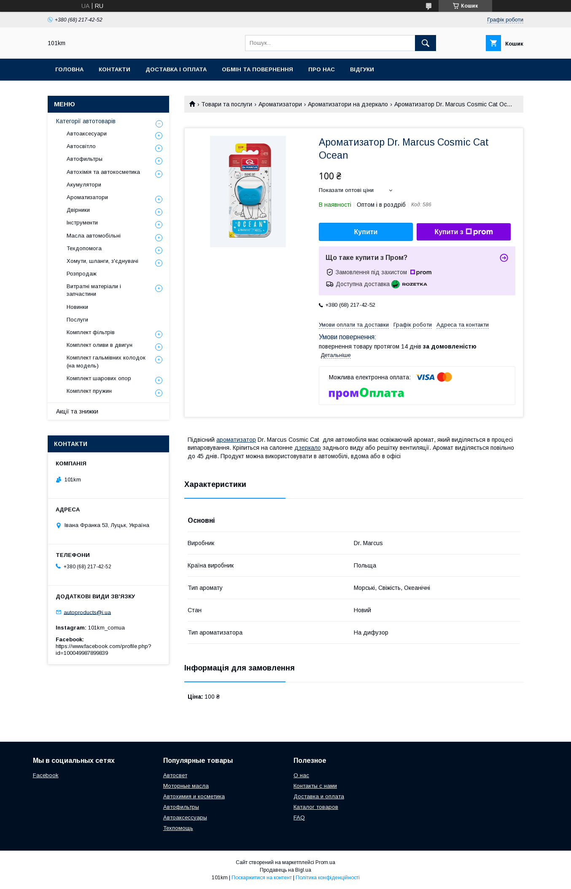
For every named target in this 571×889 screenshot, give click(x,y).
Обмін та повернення (257, 69)
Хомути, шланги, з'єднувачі (102, 261)
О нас (301, 775)
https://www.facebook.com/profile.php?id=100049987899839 (103, 649)
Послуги (77, 319)
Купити (366, 231)
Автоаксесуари (87, 133)
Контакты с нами (315, 786)
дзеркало (307, 447)
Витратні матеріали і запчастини (94, 290)
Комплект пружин (89, 391)
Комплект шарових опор (99, 378)
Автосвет (175, 775)
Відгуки (362, 69)
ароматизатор (236, 439)
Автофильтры (84, 159)
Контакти (114, 69)
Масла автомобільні (94, 235)
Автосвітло (81, 146)
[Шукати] (425, 43)
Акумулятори (84, 184)
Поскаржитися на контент (262, 878)
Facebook (46, 775)
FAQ (299, 817)
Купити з (463, 232)
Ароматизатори (280, 104)
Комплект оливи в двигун (99, 345)
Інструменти (82, 222)
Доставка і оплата (176, 69)
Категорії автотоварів (86, 121)
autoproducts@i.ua (87, 612)
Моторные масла (186, 786)
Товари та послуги (226, 104)
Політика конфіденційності (328, 878)
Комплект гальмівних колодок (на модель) (106, 361)
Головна (69, 69)
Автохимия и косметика (194, 796)
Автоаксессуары (185, 817)
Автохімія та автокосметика (103, 172)
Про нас (321, 69)
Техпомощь (178, 828)
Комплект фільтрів (91, 332)
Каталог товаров (316, 807)
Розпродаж (82, 273)
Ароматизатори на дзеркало (348, 104)
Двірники (78, 210)
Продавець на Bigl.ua (285, 870)
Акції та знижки (77, 411)
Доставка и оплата (319, 796)
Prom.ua (325, 862)
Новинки (77, 307)
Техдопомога (84, 248)
